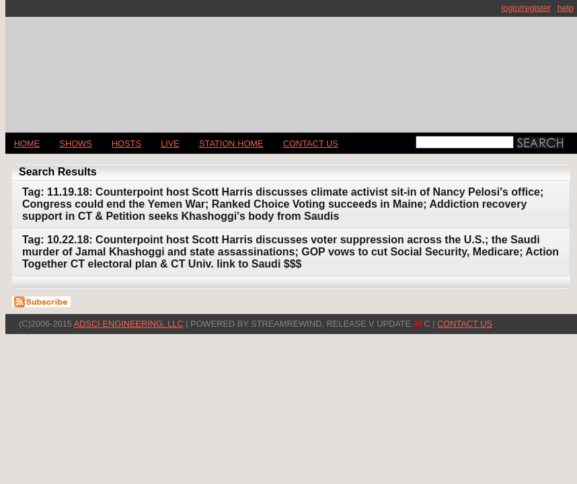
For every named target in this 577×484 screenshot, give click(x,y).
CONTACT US (310, 143)
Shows (75, 143)
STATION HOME (231, 143)
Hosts (126, 143)
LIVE (170, 143)
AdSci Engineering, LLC (129, 324)
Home (27, 143)
